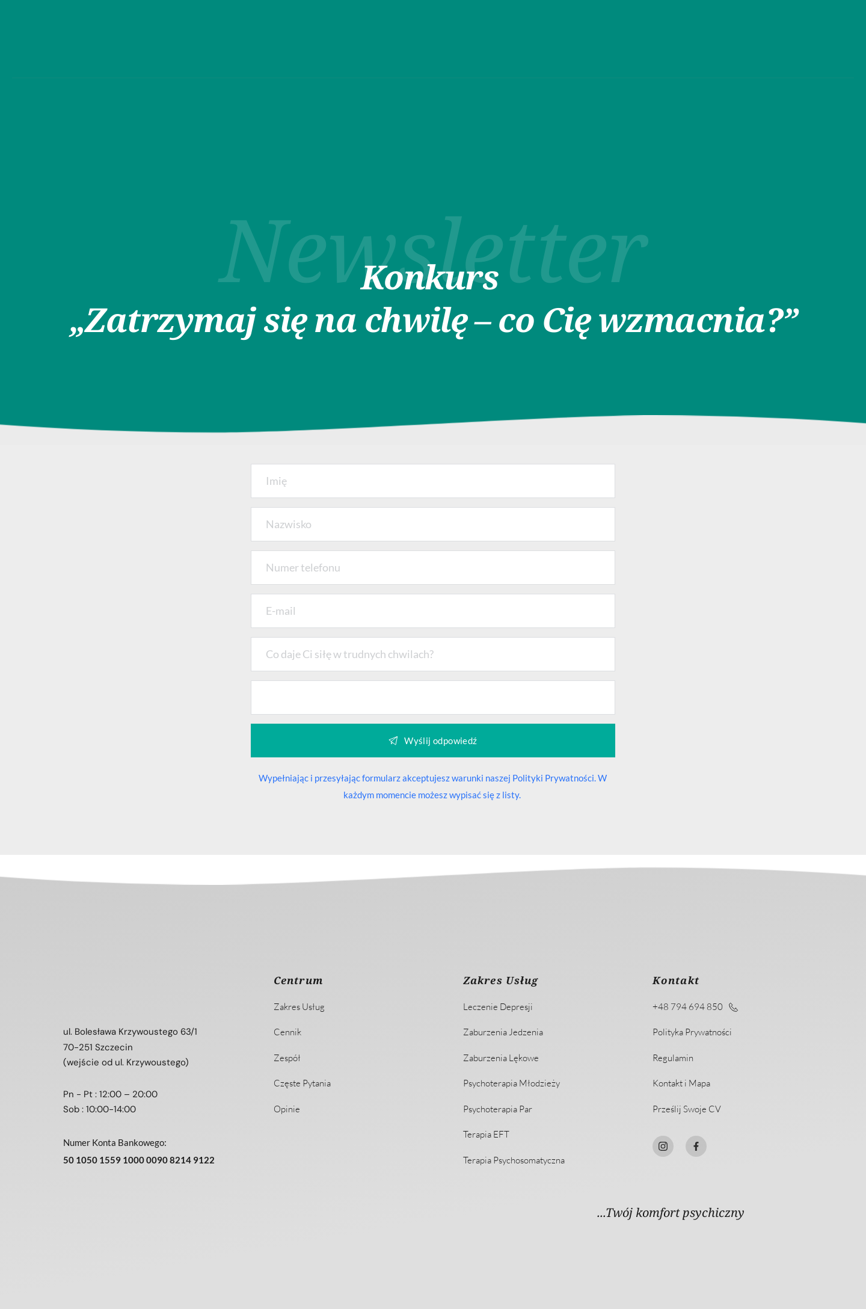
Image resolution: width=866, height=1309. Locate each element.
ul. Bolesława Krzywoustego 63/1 (130, 1032)
